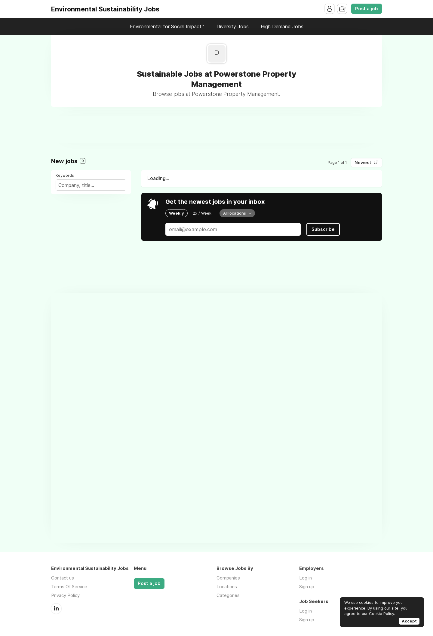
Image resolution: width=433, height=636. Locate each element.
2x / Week (202, 213)
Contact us (62, 578)
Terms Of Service (69, 586)
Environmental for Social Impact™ (167, 26)
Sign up (306, 586)
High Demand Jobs (282, 26)
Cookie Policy (381, 613)
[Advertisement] (216, 129)
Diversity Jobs (232, 26)
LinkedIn (56, 609)
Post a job (366, 8)
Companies (228, 578)
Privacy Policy (65, 595)
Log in (305, 578)
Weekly (176, 213)
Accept (409, 621)
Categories (228, 595)
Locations (226, 586)
